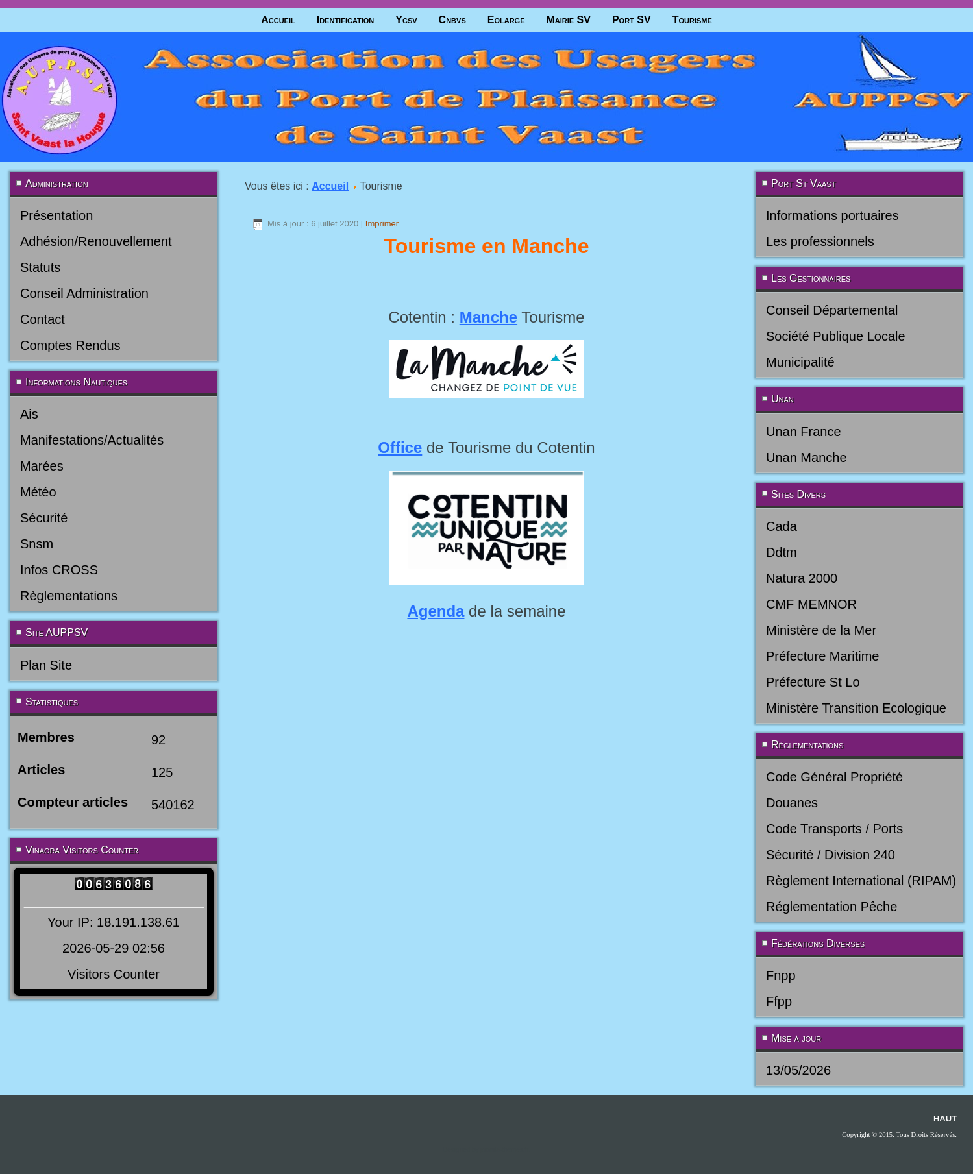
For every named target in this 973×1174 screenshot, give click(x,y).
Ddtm (781, 552)
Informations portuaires (832, 215)
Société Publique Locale (835, 336)
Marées (42, 466)
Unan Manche (806, 457)
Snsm (36, 544)
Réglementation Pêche (831, 906)
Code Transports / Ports (834, 829)
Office (400, 447)
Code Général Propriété (834, 777)
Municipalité (800, 362)
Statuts (40, 267)
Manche (488, 317)
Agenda (435, 611)
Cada (781, 526)
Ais (29, 414)
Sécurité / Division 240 (830, 855)
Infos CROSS (59, 570)
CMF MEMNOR (811, 604)
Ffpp (779, 1001)
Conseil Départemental (832, 310)
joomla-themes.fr (504, 1149)
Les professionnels (820, 241)
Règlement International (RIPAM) (861, 881)
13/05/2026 (798, 1070)
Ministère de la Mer (821, 630)
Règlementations (68, 596)
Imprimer (382, 223)
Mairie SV (568, 19)
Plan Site (46, 665)
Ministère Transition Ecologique (856, 708)
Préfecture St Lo (813, 682)
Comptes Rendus (70, 345)
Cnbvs (452, 19)
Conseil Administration (84, 293)
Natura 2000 (801, 578)
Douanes (792, 803)
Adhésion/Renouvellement (96, 241)
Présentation (56, 215)
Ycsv (406, 19)
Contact (42, 319)
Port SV (631, 19)
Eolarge (506, 19)
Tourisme (692, 19)
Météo (38, 492)
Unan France (803, 431)
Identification (346, 19)
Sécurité (44, 518)
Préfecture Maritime (823, 656)
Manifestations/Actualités (92, 440)
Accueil (278, 19)
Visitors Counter (114, 974)
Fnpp (781, 975)
